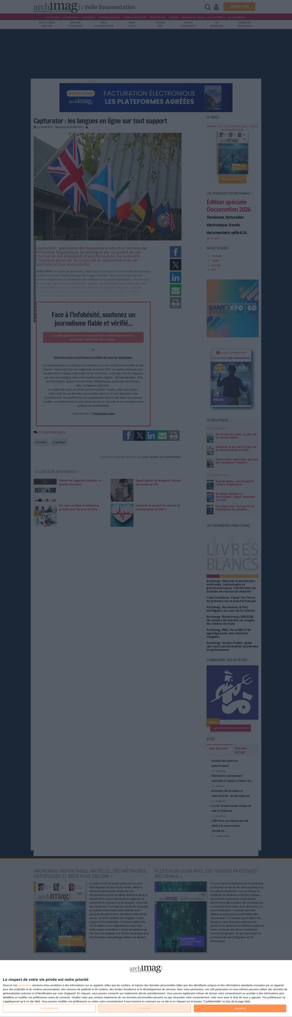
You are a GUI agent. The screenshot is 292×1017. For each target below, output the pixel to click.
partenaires (25, 985)
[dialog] (146, 988)
